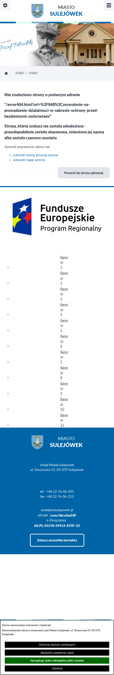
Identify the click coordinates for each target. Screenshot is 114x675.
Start (19, 73)
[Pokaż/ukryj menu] (109, 5)
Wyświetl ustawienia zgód (57, 652)
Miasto (66, 11)
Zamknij (57, 668)
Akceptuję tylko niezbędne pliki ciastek (57, 660)
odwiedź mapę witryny (29, 160)
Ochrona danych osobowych (57, 644)
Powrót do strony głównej (83, 172)
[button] (61, 256)
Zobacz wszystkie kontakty (57, 540)
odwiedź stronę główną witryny (35, 155)
